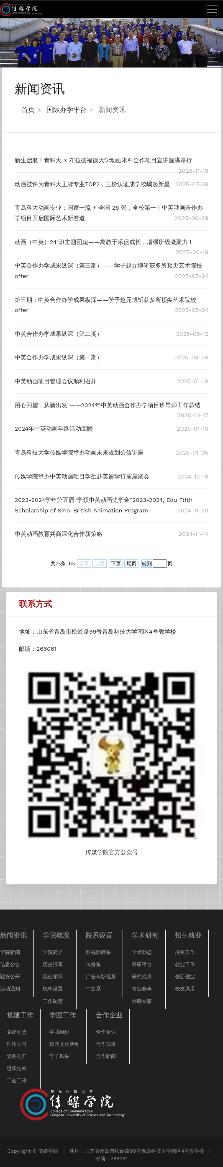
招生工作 (185, 952)
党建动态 (17, 1032)
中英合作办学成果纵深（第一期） (59, 357)
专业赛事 (142, 989)
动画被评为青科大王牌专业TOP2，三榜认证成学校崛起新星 (92, 184)
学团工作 (62, 1015)
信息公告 (10, 964)
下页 (116, 564)
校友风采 (185, 989)
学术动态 (142, 952)
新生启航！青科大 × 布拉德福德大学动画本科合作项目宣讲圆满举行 (103, 160)
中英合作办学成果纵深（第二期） (59, 333)
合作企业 (109, 1015)
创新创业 (185, 977)
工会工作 (17, 1081)
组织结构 (17, 1068)
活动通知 (10, 989)
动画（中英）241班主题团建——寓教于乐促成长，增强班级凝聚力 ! (103, 242)
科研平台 (142, 964)
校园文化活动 (64, 1044)
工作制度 (53, 1001)
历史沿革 (53, 964)
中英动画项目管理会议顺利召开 (56, 381)
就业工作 (185, 964)
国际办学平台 (66, 110)
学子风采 (59, 1056)
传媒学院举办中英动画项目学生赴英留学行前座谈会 (82, 476)
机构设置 (53, 989)
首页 (28, 110)
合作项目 (106, 1044)
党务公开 (17, 1056)
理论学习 (17, 1044)
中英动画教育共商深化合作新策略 (59, 533)
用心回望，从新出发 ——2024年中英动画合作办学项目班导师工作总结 (107, 405)
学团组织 (59, 1032)
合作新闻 (106, 1056)
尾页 (131, 564)
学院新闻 (10, 952)
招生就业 (188, 935)
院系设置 (99, 935)
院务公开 (10, 977)
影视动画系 (98, 952)
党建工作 (20, 1015)
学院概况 (56, 935)
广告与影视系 (101, 977)
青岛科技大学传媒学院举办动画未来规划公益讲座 (79, 452)
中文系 (93, 989)
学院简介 (53, 952)
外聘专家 (142, 1001)
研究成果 (142, 977)
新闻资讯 (112, 110)
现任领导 (53, 977)
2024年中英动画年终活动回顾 (54, 428)
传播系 (93, 964)
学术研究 (145, 935)
